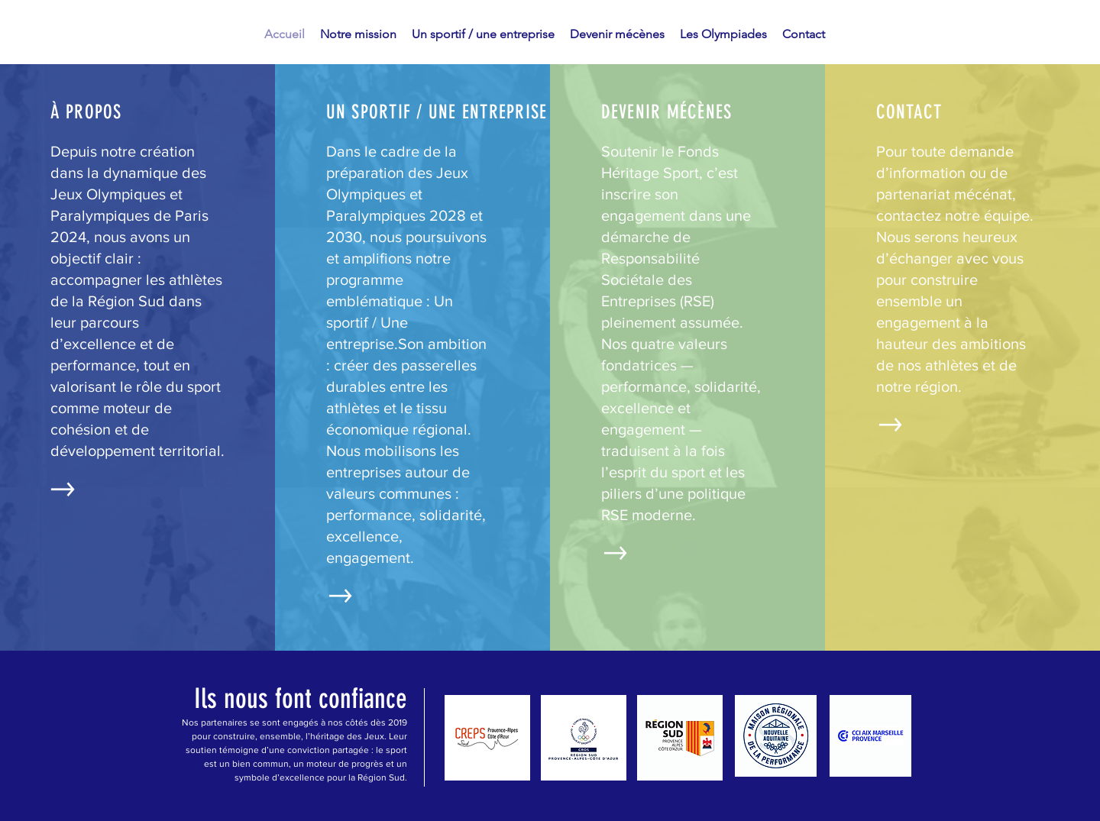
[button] (358, 34)
